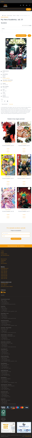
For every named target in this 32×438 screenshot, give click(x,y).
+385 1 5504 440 (4, 271)
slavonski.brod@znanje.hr (6, 324)
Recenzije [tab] (11, 104)
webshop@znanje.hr (4, 268)
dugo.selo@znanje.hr (5, 388)
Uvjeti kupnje (3, 260)
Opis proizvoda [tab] (4, 104)
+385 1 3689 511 (4, 284)
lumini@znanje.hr (5, 338)
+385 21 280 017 (4, 394)
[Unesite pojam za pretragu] (16, 9)
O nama (2, 250)
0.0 (26, 25)
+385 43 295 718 (4, 269)
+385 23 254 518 (4, 274)
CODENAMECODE (28, 436)
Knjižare (2, 1)
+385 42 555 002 (4, 337)
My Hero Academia (6, 78)
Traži (28, 9)
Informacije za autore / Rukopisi (7, 286)
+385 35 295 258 (4, 275)
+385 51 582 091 (4, 272)
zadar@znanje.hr (4, 345)
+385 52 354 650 (4, 277)
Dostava (2, 261)
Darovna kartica (4, 263)
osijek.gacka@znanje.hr (6, 374)
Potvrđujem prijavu (16, 238)
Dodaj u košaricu (21, 35)
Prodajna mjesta (4, 253)
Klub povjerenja (4, 258)
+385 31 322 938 (4, 372)
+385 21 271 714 (4, 330)
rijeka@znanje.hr (4, 317)
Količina (3, 28)
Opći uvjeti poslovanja (5, 255)
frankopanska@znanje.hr (6, 359)
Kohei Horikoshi (8, 143)
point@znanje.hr (4, 402)
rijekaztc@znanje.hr (5, 352)
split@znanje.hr (4, 331)
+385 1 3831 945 (4, 401)
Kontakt (2, 252)
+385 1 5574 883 (4, 358)
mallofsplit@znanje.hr (5, 395)
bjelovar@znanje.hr (5, 381)
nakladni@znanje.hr (4, 283)
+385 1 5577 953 (4, 278)
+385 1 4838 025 (4, 387)
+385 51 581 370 (4, 351)
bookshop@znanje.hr (5, 302)
